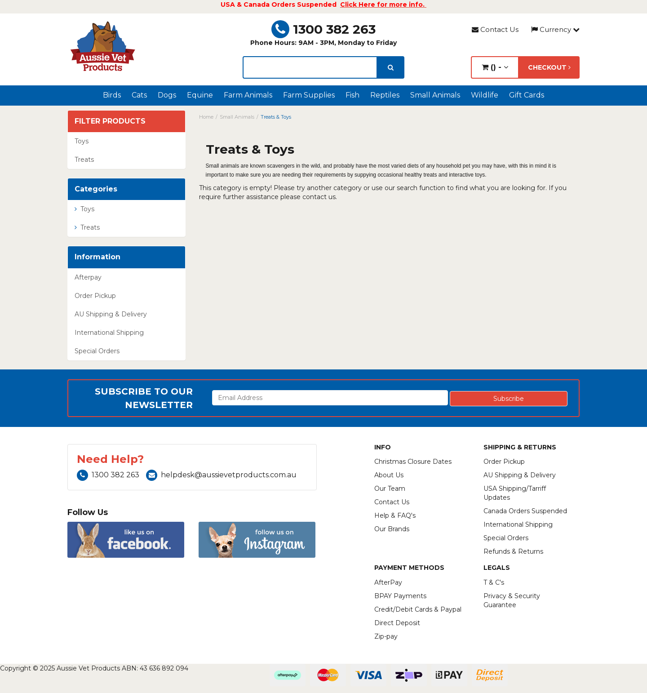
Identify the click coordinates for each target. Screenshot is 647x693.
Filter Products (110, 121)
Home (206, 117)
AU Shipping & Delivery (111, 314)
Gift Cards (526, 95)
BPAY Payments (400, 596)
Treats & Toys (276, 117)
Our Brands (391, 529)
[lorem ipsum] (310, 67)
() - (495, 67)
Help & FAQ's (395, 515)
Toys (82, 141)
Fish (352, 95)
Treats (84, 159)
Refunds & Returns (513, 551)
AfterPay (388, 582)
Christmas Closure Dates (413, 462)
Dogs (167, 95)
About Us (388, 475)
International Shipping (109, 333)
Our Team (389, 488)
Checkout (549, 67)
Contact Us (495, 29)
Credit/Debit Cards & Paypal (417, 609)
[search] (390, 67)
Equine (200, 95)
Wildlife (484, 95)
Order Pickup (95, 296)
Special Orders (97, 351)
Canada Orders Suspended (525, 511)
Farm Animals (248, 95)
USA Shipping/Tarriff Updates (514, 493)
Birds (112, 95)
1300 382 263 (323, 29)
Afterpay (88, 277)
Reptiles (384, 95)
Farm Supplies (309, 95)
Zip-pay (386, 636)
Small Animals (435, 95)
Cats (139, 95)
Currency (555, 29)
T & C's (493, 582)
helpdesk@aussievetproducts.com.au (221, 475)
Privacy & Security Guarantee (511, 600)
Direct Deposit (397, 623)
